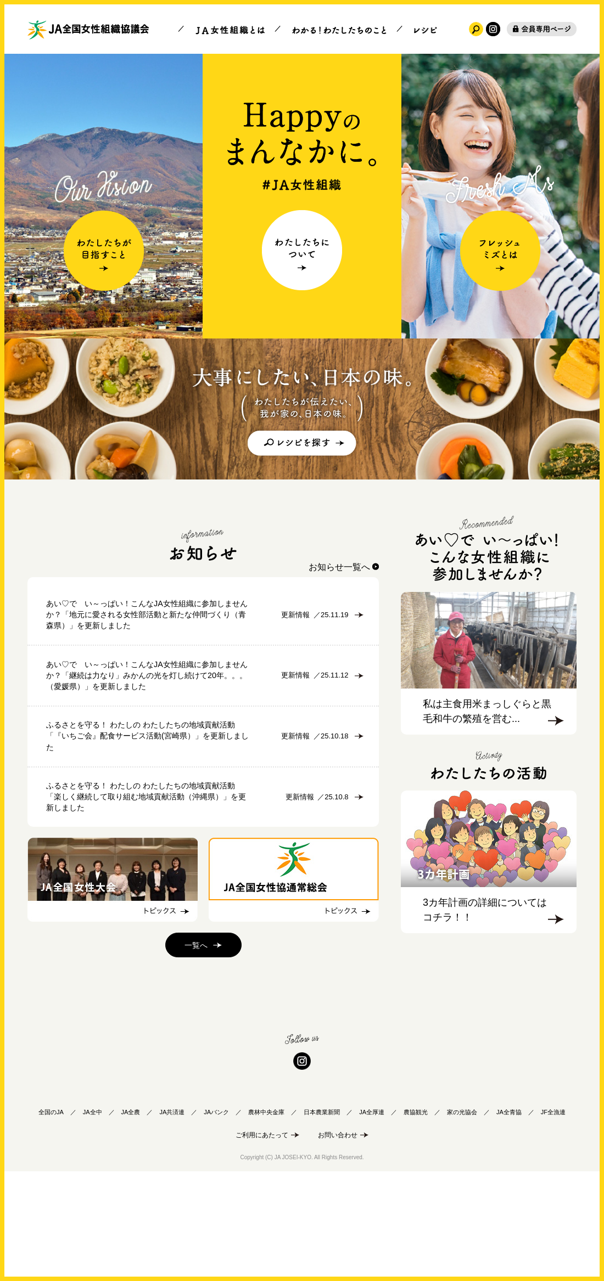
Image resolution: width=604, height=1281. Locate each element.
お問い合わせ (337, 1241)
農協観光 (416, 1218)
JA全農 (131, 1218)
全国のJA (51, 1218)
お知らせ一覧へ (339, 567)
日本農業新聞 (322, 1218)
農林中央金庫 (266, 1218)
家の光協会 (462, 1218)
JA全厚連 (371, 1218)
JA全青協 (509, 1218)
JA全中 (92, 1218)
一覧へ (196, 1052)
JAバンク (216, 1218)
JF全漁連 (553, 1218)
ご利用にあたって (262, 1241)
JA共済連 (171, 1218)
